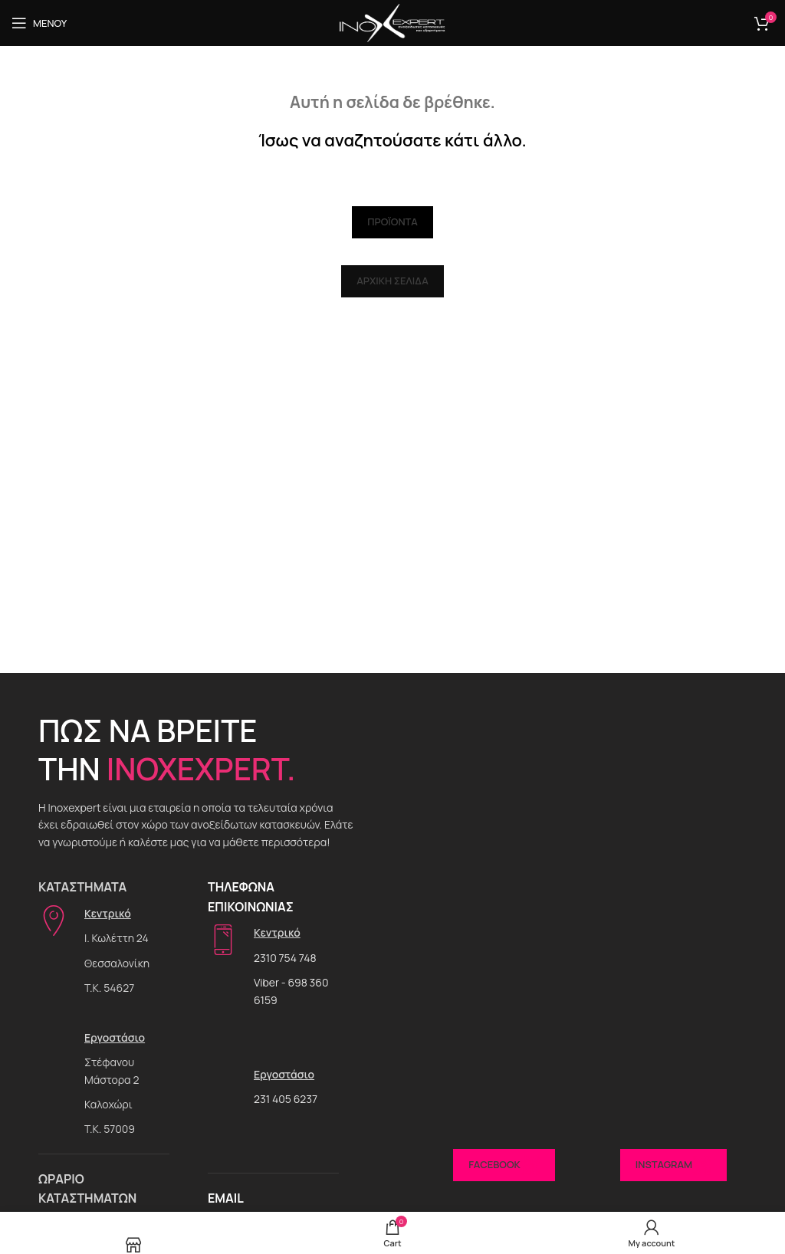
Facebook (503, 1165)
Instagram (673, 1165)
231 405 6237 (285, 1099)
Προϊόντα (392, 221)
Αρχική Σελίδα (392, 280)
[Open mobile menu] (39, 23)
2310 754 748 (285, 957)
